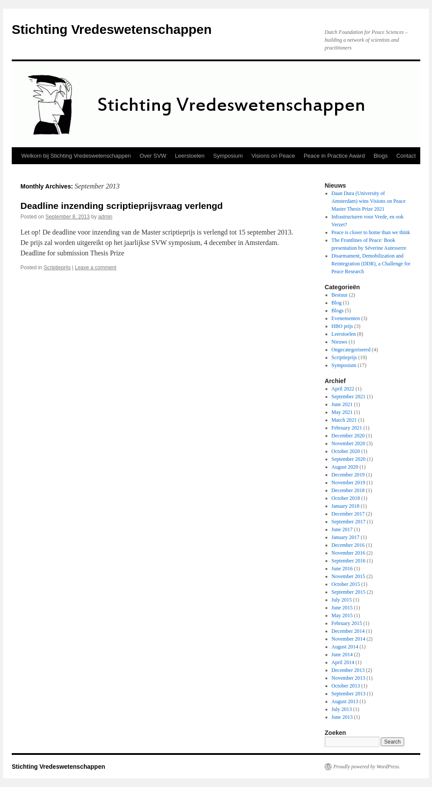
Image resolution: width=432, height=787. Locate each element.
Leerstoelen (190, 155)
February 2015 (347, 623)
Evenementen (346, 318)
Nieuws (340, 342)
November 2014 (349, 639)
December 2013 (348, 670)
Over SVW (153, 155)
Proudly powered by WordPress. (366, 767)
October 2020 (346, 451)
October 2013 (346, 686)
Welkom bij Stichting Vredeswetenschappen (76, 155)
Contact (406, 155)
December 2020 (348, 436)
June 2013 (342, 717)
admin (105, 217)
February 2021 (347, 428)
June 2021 (342, 404)
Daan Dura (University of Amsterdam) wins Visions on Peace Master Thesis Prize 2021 (368, 201)
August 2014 (345, 647)
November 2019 (349, 482)
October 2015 (346, 584)
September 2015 (349, 592)
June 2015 (342, 608)
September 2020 (349, 459)
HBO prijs (342, 326)
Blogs (380, 155)
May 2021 (342, 412)
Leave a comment (95, 268)
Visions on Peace (273, 155)
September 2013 (349, 694)
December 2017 (348, 514)
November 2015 (349, 576)
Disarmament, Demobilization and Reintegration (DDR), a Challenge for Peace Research (371, 263)
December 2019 (348, 475)
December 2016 (348, 545)
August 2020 (345, 467)
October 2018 (346, 498)
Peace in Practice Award (334, 155)
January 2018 (345, 506)
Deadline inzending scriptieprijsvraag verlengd (121, 206)
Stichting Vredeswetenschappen (112, 29)
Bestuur (340, 295)
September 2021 (349, 397)
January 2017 (345, 537)
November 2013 (349, 678)
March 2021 (344, 420)
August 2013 (345, 701)
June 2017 (342, 529)
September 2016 (349, 561)
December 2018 (348, 490)
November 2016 (349, 553)
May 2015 (342, 615)
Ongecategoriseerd (351, 350)
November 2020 (349, 443)
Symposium (228, 155)
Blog (337, 303)
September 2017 (349, 522)
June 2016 (342, 568)
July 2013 (342, 709)
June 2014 (342, 654)
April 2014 (343, 662)
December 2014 (348, 631)
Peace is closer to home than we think (371, 232)
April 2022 (343, 389)
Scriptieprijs (56, 268)
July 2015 (342, 600)
